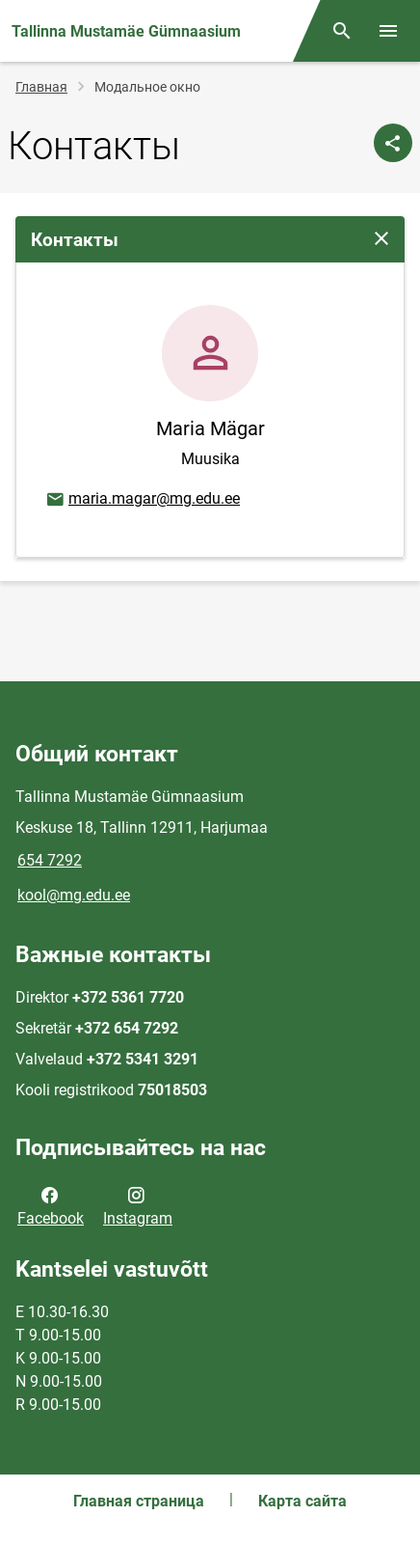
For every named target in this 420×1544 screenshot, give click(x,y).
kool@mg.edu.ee (73, 895)
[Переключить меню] (388, 30)
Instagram (137, 1205)
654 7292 (49, 860)
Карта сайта (302, 1501)
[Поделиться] (393, 143)
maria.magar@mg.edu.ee (142, 499)
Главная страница (138, 1501)
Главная (41, 87)
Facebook (50, 1205)
